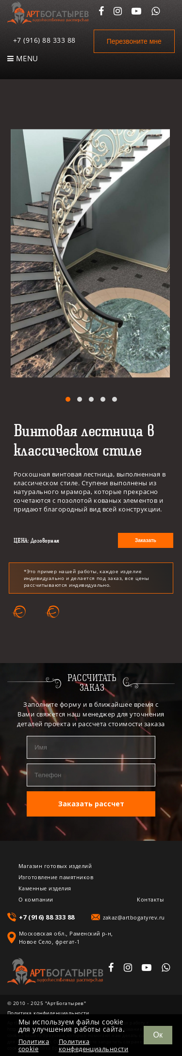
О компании (35, 899)
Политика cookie (34, 1045)
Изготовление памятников (55, 877)
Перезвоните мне (134, 41)
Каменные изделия (44, 888)
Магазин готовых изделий (55, 865)
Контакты (150, 899)
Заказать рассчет (91, 803)
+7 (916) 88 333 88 (44, 40)
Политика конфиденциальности (48, 1012)
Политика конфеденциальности (94, 1045)
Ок (158, 1035)
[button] (68, 399)
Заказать (145, 540)
